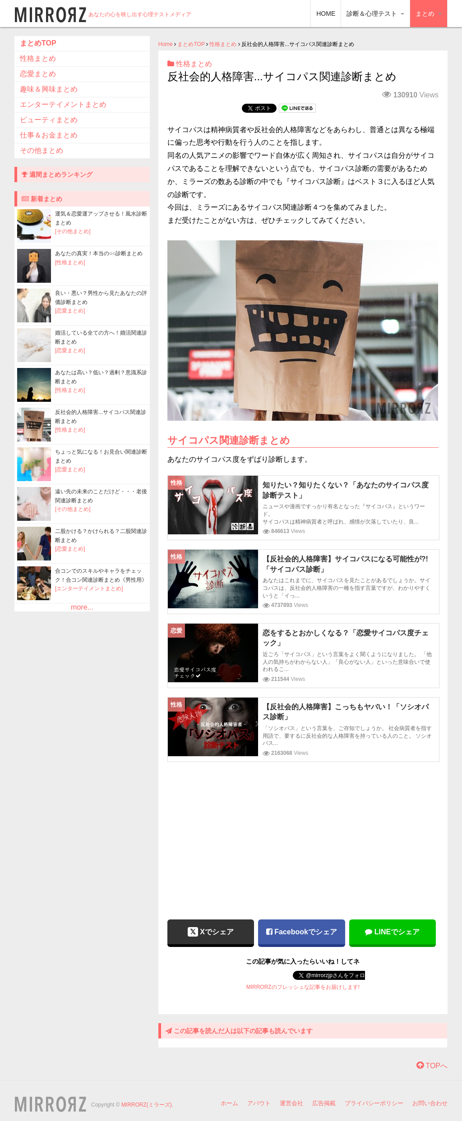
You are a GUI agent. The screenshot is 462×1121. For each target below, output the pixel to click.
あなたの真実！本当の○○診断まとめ (99, 253)
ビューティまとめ (49, 120)
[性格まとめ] (70, 262)
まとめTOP (190, 44)
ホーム (229, 1103)
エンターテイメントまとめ (63, 104)
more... (82, 607)
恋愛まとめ (38, 74)
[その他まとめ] (73, 231)
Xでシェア (211, 932)
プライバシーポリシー (374, 1103)
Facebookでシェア (301, 932)
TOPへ (432, 1066)
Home (165, 44)
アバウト (259, 1103)
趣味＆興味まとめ (49, 89)
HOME (325, 13)
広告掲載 (324, 1103)
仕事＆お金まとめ (49, 135)
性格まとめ (222, 44)
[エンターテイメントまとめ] (89, 588)
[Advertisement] (303, 834)
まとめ (429, 13)
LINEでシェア (392, 932)
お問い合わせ (430, 1103)
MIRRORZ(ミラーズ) (146, 1105)
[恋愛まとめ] (70, 311)
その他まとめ (41, 150)
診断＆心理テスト (375, 13)
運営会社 (291, 1103)
